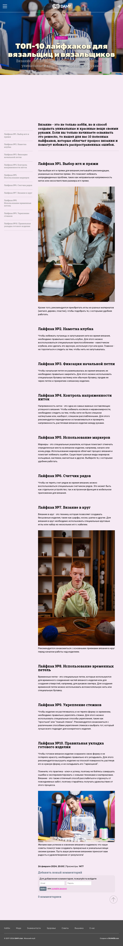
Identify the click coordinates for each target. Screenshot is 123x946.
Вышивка (61, 38)
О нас (92, 928)
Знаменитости (34, 928)
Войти (43, 889)
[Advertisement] (61, 95)
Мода (18, 928)
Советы (65, 928)
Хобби (7, 928)
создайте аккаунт (59, 888)
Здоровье (51, 928)
